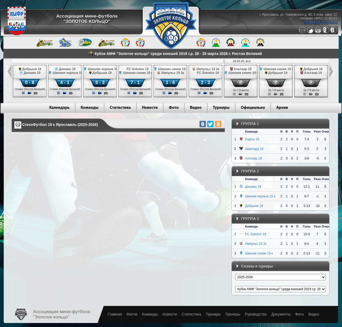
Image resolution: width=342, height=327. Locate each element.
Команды (90, 108)
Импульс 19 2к (255, 244)
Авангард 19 (254, 149)
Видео (196, 108)
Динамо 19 (253, 187)
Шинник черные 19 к (260, 196)
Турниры (221, 108)
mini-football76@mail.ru (320, 22)
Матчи (132, 314)
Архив (282, 108)
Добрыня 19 (254, 206)
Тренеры (232, 314)
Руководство (256, 314)
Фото (174, 108)
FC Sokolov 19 (255, 234)
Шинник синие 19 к (259, 253)
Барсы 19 (252, 139)
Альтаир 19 (253, 158)
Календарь (59, 108)
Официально (253, 108)
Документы (281, 314)
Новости (150, 108)
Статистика (120, 108)
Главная (115, 314)
